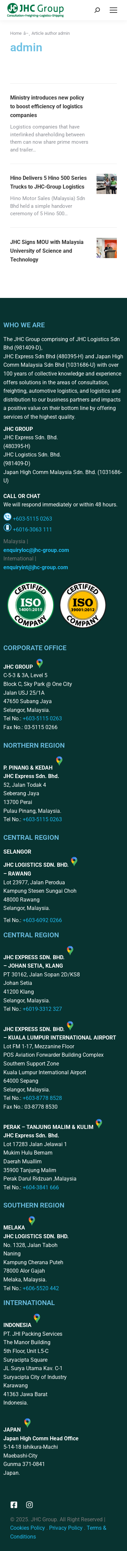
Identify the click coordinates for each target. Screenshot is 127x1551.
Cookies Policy (27, 1528)
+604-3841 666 (41, 1187)
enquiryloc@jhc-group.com (36, 550)
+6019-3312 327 (42, 1009)
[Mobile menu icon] (113, 10)
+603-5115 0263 (32, 519)
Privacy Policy (66, 1528)
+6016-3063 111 (32, 529)
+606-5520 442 (41, 1288)
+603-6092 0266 (42, 920)
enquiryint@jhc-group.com (35, 567)
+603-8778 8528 (42, 1098)
